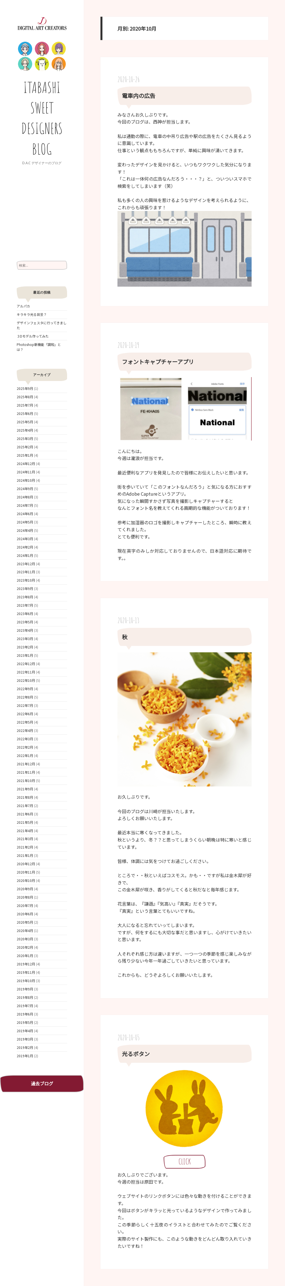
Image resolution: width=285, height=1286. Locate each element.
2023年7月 (25, 605)
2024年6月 (25, 513)
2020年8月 (25, 897)
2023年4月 (25, 630)
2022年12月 (26, 663)
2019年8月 (25, 997)
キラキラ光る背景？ (32, 314)
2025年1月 (25, 455)
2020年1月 (25, 955)
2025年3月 (25, 438)
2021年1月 (25, 855)
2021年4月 (25, 830)
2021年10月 (26, 780)
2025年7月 (25, 405)
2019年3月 (25, 1039)
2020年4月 (25, 930)
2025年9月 (25, 388)
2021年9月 (25, 788)
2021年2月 (25, 847)
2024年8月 (25, 497)
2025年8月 (25, 396)
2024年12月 (26, 463)
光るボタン (136, 1054)
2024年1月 (25, 555)
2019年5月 (25, 1022)
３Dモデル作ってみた (33, 336)
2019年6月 (25, 1014)
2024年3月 (25, 538)
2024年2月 (25, 547)
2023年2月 (25, 647)
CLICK (184, 1161)
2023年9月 (25, 588)
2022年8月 (25, 697)
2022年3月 (25, 738)
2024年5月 (25, 522)
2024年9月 (25, 488)
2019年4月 (25, 1030)
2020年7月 (25, 905)
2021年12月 (26, 763)
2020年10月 (26, 880)
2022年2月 (25, 747)
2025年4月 (25, 430)
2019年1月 (25, 1055)
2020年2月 (25, 947)
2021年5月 (25, 822)
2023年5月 (25, 621)
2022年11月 (26, 672)
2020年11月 (26, 872)
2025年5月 (25, 421)
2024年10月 (26, 480)
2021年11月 (26, 772)
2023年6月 (25, 613)
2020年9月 (25, 888)
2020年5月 (25, 922)
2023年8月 (25, 596)
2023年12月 (26, 563)
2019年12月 (26, 964)
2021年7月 (25, 805)
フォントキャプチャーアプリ (158, 362)
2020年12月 (26, 863)
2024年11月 (26, 471)
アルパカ (23, 306)
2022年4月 (25, 730)
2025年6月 (25, 413)
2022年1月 (25, 755)
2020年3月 (25, 938)
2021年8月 (25, 797)
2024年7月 (25, 505)
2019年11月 (26, 972)
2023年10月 (26, 580)
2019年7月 (25, 1005)
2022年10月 (26, 680)
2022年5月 (25, 722)
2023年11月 (26, 571)
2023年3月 (25, 638)
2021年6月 (25, 814)
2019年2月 (25, 1047)
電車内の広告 (138, 96)
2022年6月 (25, 713)
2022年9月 (25, 688)
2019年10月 (26, 980)
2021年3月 (25, 838)
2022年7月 (25, 705)
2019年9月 (25, 989)
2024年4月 (25, 530)
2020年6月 (25, 913)
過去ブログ (42, 1083)
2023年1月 (25, 655)
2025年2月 (25, 446)
